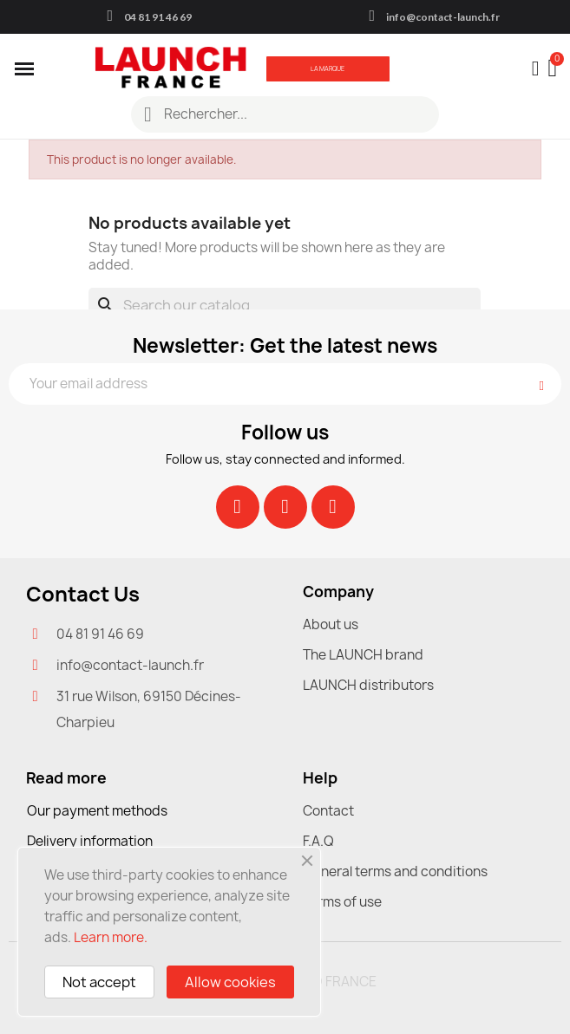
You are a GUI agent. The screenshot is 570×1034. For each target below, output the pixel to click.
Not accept (99, 982)
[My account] (535, 68)
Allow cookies (230, 982)
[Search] (284, 305)
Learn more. (110, 937)
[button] (327, 68)
